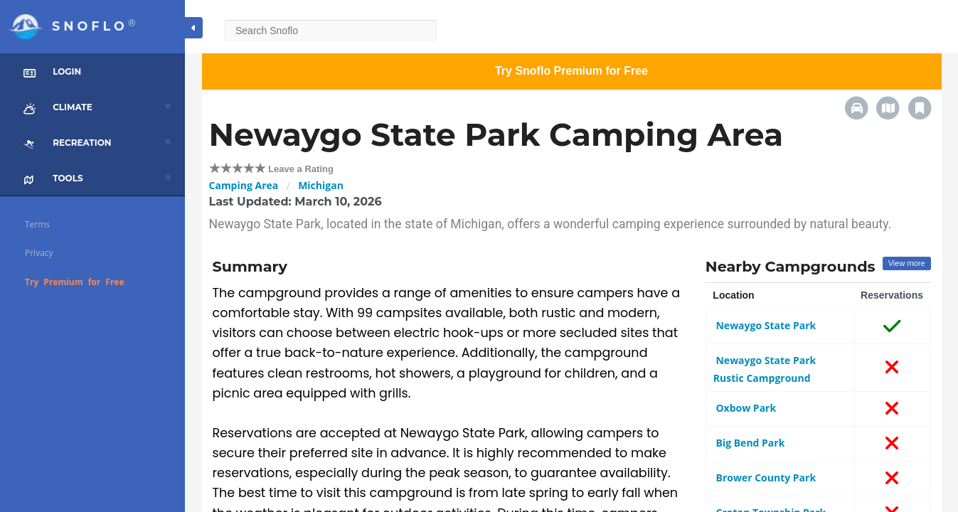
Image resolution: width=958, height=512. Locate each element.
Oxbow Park (744, 408)
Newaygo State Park (764, 325)
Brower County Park (764, 477)
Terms (37, 224)
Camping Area (244, 185)
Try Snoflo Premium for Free (571, 71)
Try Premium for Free (74, 282)
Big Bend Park (749, 442)
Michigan (321, 185)
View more (906, 263)
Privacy (39, 253)
